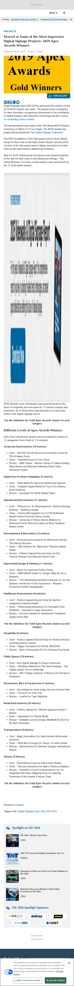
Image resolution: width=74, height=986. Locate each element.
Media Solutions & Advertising (49, 920)
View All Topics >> (44, 911)
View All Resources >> (10, 939)
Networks (41, 900)
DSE (43, 620)
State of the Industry (10, 935)
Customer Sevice (43, 951)
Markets (40, 896)
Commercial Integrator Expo (13, 948)
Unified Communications (47, 907)
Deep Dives (6, 920)
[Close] (69, 963)
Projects (10, 31)
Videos (4, 900)
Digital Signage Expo (28, 620)
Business (41, 885)
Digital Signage (43, 892)
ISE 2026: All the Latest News (33, 644)
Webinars (5, 927)
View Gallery (60, 96)
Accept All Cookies (55, 980)
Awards (24, 667)
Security (40, 904)
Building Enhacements (46, 881)
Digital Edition (7, 931)
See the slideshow (14, 229)
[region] (37, 972)
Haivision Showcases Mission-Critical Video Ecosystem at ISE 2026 (40, 699)
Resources (6, 885)
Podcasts (5, 888)
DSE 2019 (51, 620)
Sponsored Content (9, 904)
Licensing (41, 924)
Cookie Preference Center (28, 980)
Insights (5, 881)
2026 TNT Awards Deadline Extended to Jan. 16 (41, 662)
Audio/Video (42, 877)
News (23, 649)
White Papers (7, 924)
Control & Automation (45, 888)
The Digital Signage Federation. (46, 132)
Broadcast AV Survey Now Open (54, 19)
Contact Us (41, 948)
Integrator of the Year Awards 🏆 (25, 19)
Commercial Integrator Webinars (14, 951)
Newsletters (41, 927)
